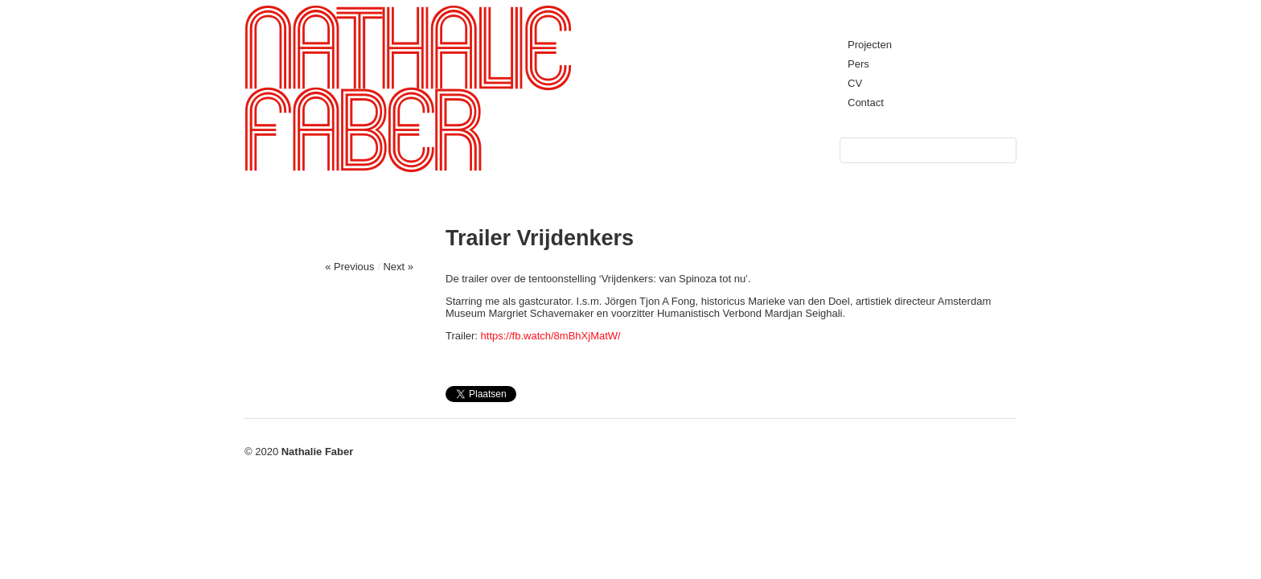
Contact (866, 102)
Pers (858, 64)
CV (855, 83)
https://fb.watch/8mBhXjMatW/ (551, 336)
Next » (398, 267)
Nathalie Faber (317, 452)
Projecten (870, 45)
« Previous (349, 267)
